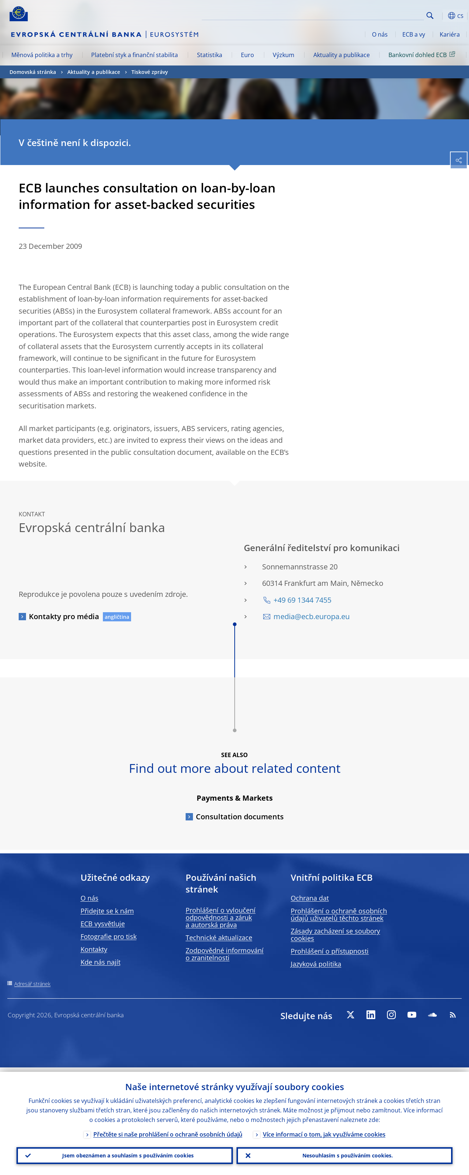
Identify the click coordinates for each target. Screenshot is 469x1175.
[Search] (387, 14)
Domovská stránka (33, 71)
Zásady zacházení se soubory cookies (335, 935)
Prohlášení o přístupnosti (330, 951)
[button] (441, 16)
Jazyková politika (316, 963)
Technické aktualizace (219, 937)
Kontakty (94, 949)
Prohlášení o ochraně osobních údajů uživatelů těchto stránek (339, 914)
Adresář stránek (32, 983)
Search (430, 15)
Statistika (209, 55)
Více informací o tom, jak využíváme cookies (324, 1130)
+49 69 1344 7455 (302, 600)
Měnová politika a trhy (41, 55)
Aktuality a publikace (341, 55)
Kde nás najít (100, 962)
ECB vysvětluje (103, 923)
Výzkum (283, 55)
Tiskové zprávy (149, 71)
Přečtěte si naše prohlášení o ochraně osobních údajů (167, 1130)
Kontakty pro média (64, 616)
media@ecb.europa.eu (311, 616)
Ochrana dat (310, 898)
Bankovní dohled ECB (423, 54)
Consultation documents (240, 817)
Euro (247, 55)
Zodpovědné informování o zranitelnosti (225, 954)
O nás (380, 34)
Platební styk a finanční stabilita (134, 55)
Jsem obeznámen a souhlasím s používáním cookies (124, 1153)
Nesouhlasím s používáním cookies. (344, 1153)
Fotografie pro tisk (109, 936)
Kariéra (450, 34)
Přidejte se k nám (107, 910)
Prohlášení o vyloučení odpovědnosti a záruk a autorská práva (221, 917)
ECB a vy (413, 34)
